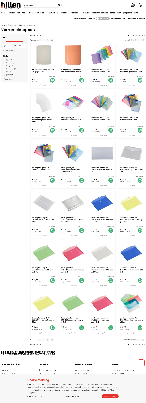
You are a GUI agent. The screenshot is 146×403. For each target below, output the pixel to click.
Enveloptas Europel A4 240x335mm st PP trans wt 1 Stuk (43, 220)
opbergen (73, 13)
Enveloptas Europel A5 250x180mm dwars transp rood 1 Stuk (101, 320)
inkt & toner (22, 13)
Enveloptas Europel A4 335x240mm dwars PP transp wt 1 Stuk (102, 270)
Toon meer (9, 79)
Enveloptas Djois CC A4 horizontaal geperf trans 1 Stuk (42, 120)
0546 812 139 (91, 19)
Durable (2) (10, 63)
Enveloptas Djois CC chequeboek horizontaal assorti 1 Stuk (70, 170)
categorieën (115, 13)
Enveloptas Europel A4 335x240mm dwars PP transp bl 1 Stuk (102, 220)
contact (142, 19)
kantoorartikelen (36, 13)
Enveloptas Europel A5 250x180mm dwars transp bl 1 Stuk (131, 270)
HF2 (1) (8, 72)
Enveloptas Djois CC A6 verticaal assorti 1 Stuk (129, 119)
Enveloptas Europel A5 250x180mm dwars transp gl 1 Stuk (43, 320)
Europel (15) (10, 66)
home (4, 13)
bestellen (6, 370)
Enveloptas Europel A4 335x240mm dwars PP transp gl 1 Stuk (131, 220)
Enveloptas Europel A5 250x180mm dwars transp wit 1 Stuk (131, 320)
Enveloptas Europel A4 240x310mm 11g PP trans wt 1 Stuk (131, 170)
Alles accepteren (110, 396)
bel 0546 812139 (47, 370)
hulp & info (132, 19)
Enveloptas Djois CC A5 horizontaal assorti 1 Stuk (71, 119)
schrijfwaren (52, 13)
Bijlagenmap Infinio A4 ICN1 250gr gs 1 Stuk (43, 71)
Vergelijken (44, 85)
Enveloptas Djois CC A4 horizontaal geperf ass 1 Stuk (131, 71)
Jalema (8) (9, 75)
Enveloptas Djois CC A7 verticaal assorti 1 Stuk (41, 169)
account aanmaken (118, 19)
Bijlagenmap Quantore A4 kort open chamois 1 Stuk (71, 71)
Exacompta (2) (11, 69)
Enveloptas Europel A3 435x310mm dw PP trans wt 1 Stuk (102, 170)
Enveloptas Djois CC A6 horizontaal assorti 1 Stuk (100, 119)
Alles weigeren (72, 396)
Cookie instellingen (35, 396)
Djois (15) (9, 60)
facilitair (63, 13)
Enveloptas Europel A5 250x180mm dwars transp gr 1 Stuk (72, 320)
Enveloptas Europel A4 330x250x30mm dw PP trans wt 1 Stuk (72, 220)
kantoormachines (100, 13)
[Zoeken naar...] (59, 5)
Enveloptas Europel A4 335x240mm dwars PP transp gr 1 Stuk (43, 270)
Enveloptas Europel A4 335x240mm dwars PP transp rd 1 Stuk (72, 270)
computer (85, 13)
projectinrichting (130, 13)
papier (12, 13)
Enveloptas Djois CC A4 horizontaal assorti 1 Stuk (100, 71)
